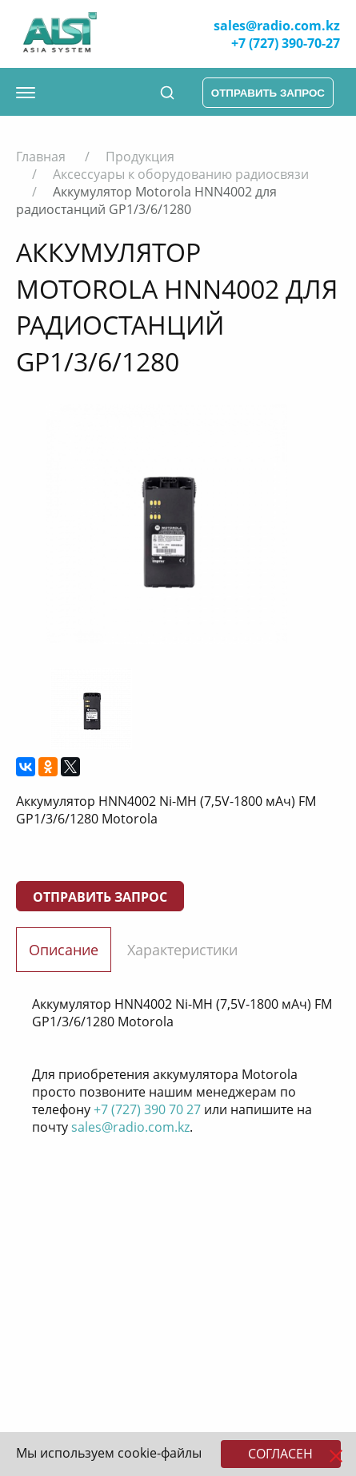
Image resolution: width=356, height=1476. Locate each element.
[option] (166, 524)
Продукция (140, 156)
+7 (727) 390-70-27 (285, 43)
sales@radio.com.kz (277, 25)
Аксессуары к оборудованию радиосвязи (181, 174)
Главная (41, 156)
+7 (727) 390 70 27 (147, 1109)
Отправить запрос (100, 897)
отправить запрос (268, 93)
